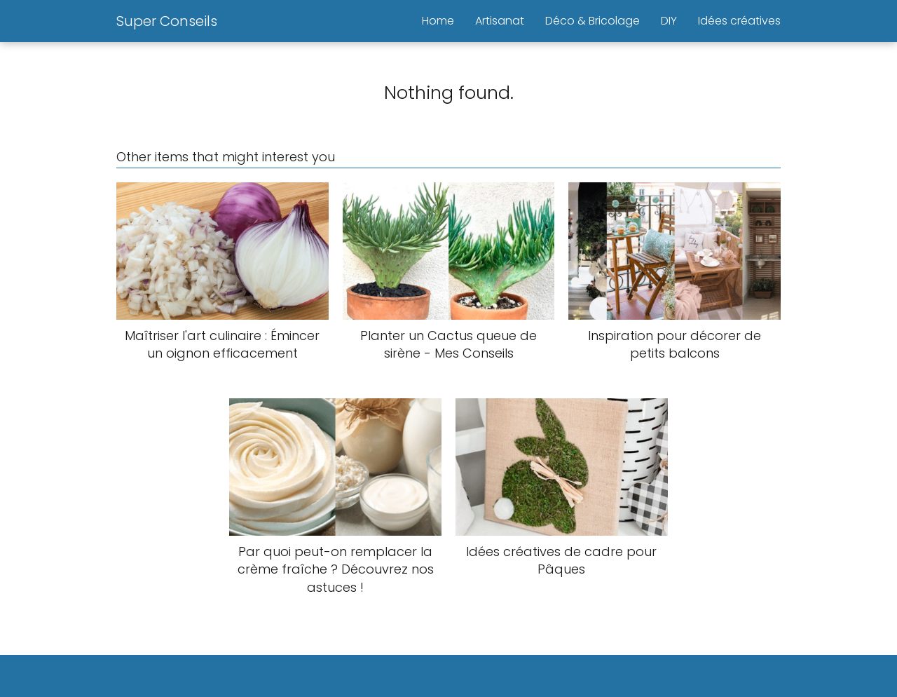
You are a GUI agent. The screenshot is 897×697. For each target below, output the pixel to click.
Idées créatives (739, 21)
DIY (669, 21)
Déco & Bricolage (592, 21)
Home (438, 21)
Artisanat (499, 21)
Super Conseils (166, 21)
